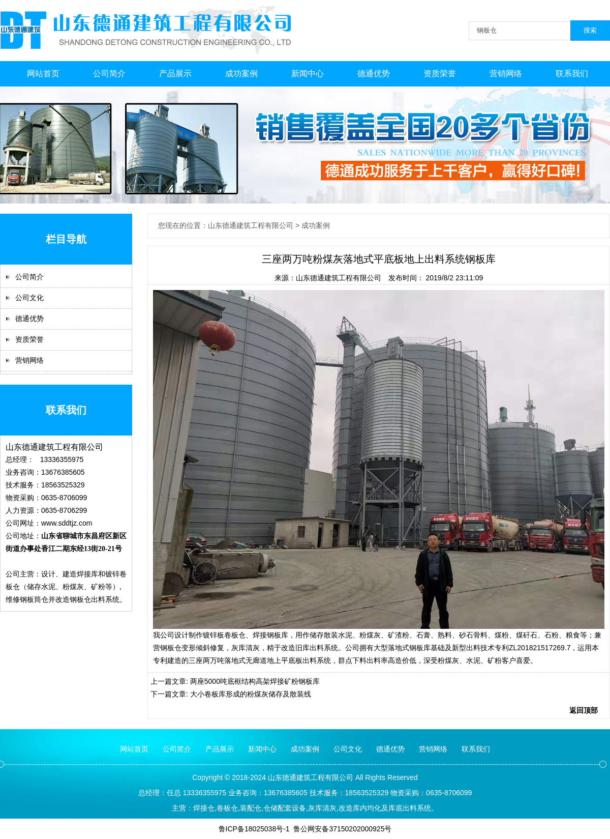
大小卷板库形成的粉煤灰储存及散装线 (250, 694)
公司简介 (109, 73)
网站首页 (43, 73)
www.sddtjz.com (66, 523)
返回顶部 (583, 710)
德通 (289, 777)
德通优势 (373, 73)
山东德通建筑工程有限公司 (338, 278)
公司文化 (29, 298)
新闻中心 (307, 73)
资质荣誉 (439, 73)
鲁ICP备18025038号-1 (254, 829)
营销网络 (506, 73)
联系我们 (572, 73)
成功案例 (241, 73)
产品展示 (175, 73)
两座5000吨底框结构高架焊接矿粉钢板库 (255, 681)
